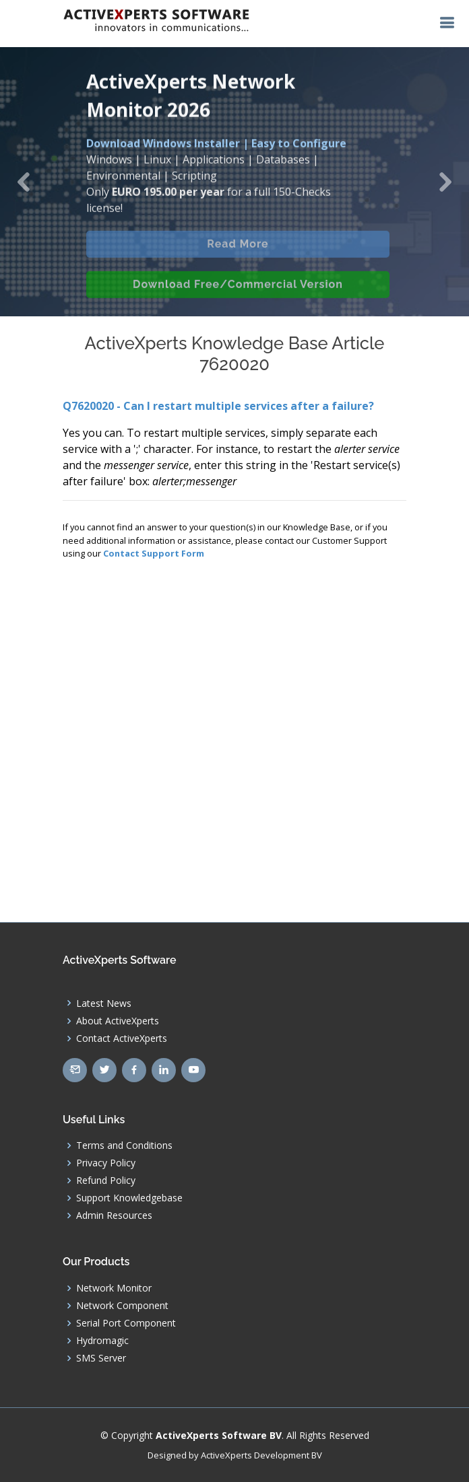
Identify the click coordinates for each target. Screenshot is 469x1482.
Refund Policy (105, 1180)
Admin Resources (114, 1215)
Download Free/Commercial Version (238, 295)
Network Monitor (114, 1288)
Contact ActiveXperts (121, 1038)
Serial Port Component (126, 1323)
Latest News (103, 1003)
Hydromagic (102, 1340)
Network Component (122, 1305)
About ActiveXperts (117, 1021)
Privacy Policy (105, 1163)
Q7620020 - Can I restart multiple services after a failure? (218, 405)
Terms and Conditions (124, 1145)
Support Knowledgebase (129, 1198)
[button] (23, 181)
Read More (237, 255)
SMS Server (101, 1358)
